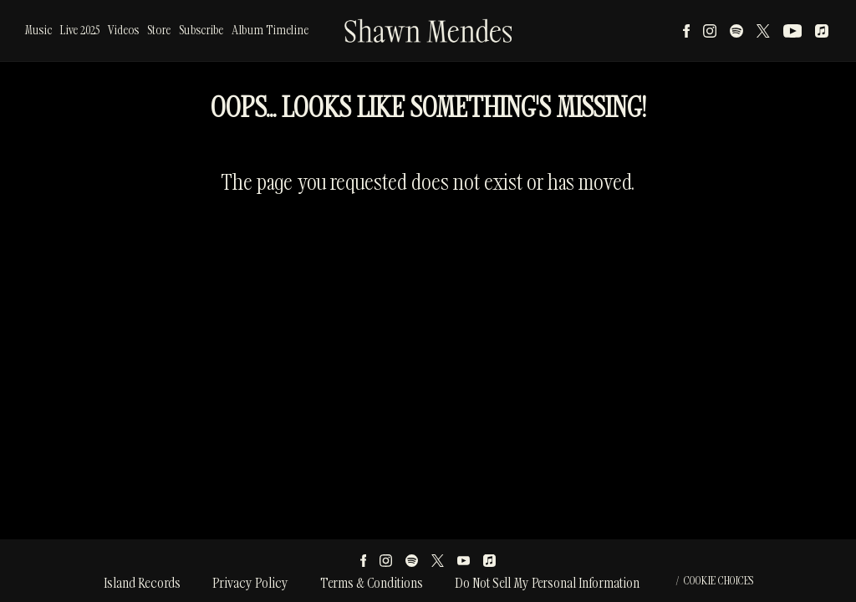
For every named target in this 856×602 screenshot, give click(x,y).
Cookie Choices (718, 581)
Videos (123, 31)
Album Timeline (270, 31)
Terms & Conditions (371, 583)
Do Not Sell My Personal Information (547, 583)
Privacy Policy (250, 583)
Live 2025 (79, 31)
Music (38, 31)
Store (159, 31)
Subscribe (201, 31)
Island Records (142, 583)
